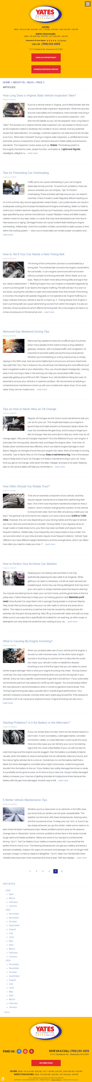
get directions (46, 1063)
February (13, 902)
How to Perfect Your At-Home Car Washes (30, 563)
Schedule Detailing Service (46, 69)
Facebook (19, 1051)
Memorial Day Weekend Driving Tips (26, 331)
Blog (30, 82)
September (14, 925)
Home (6, 82)
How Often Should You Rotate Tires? (26, 486)
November (14, 918)
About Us (19, 82)
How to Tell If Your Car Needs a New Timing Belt (33, 254)
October (13, 921)
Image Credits (56, 1080)
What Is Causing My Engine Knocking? (28, 641)
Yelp (31, 1051)
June (11, 937)
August (12, 929)
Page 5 (40, 82)
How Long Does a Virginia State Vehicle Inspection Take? (39, 95)
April (11, 894)
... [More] (6, 1012)
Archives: (9, 883)
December (14, 914)
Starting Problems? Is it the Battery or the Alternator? (36, 722)
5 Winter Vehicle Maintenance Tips (25, 800)
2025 (8, 910)
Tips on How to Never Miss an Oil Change (29, 409)
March (12, 898)
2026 (8, 890)
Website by (70, 1080)
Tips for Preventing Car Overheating (26, 172)
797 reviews (61, 40)
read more (33, 153)
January (13, 906)
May (11, 941)
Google (25, 1051)
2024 (8, 960)
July (11, 933)
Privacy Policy (45, 1080)
